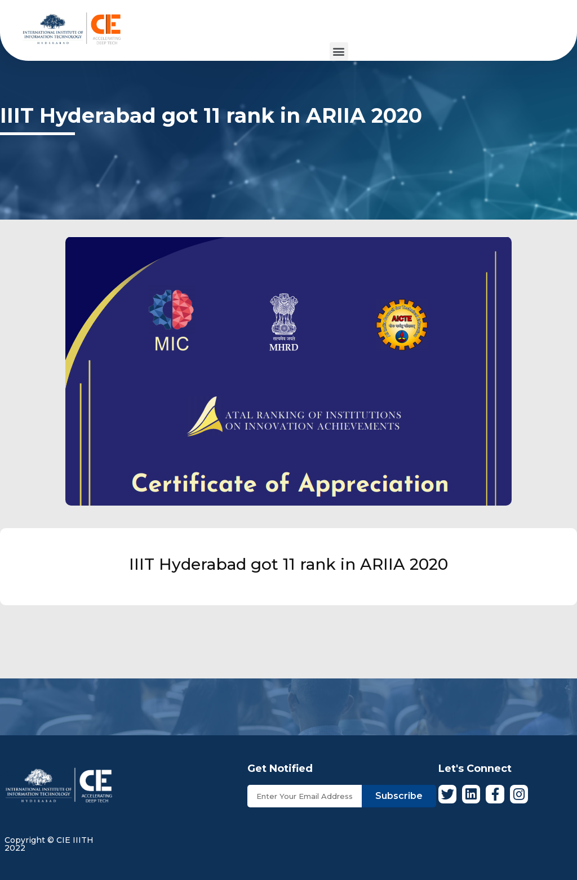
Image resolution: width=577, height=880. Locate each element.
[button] (339, 51)
